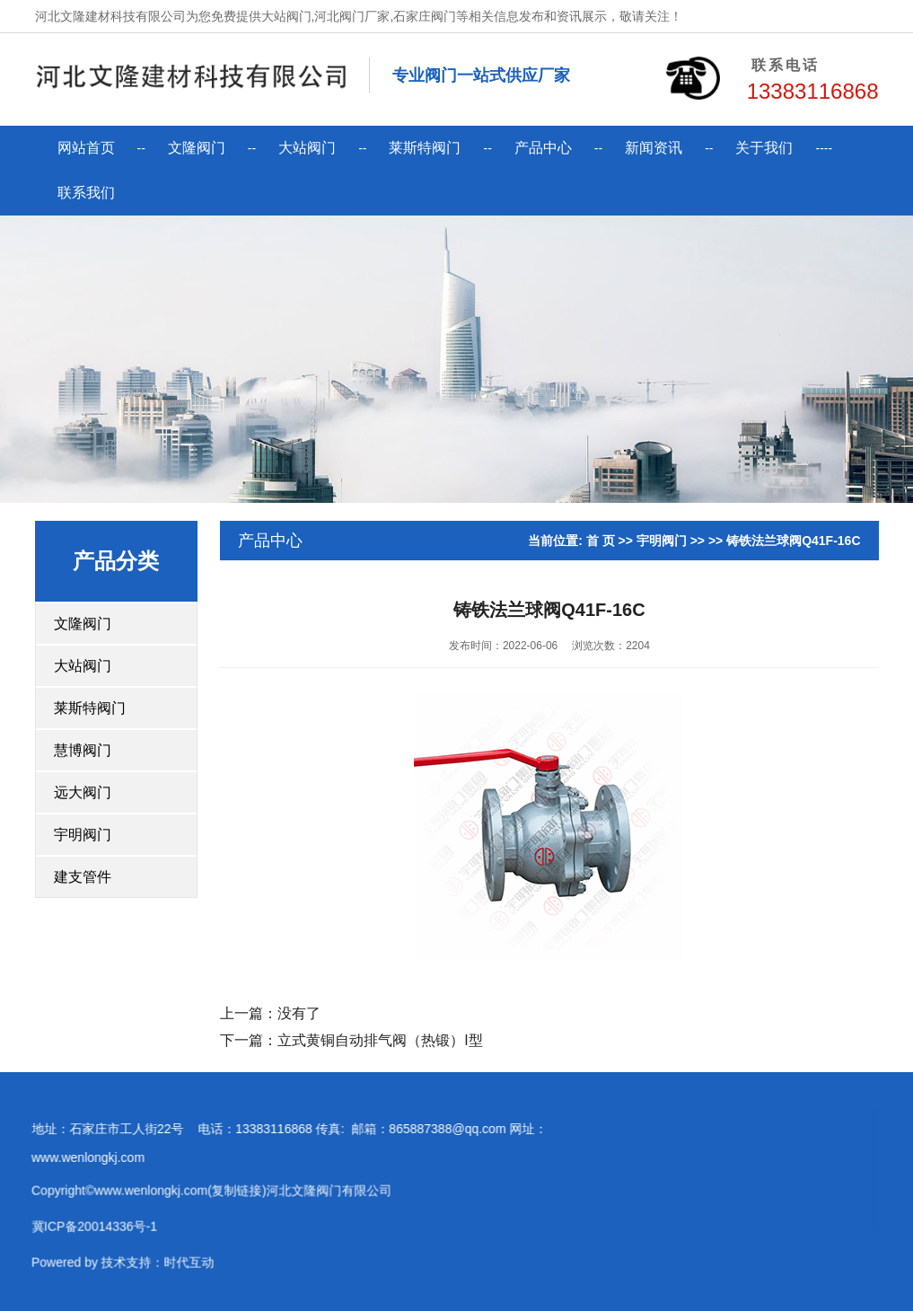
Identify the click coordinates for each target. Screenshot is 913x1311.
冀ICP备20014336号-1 (72, 1230)
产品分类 (116, 561)
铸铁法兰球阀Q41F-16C (793, 540)
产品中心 (543, 147)
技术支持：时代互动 (135, 1266)
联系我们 (86, 192)
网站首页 (86, 147)
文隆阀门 (196, 147)
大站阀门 (307, 147)
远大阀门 (82, 792)
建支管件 (82, 876)
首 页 (600, 540)
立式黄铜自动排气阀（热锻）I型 (379, 1040)
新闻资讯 (653, 147)
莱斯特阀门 (425, 147)
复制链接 (214, 1194)
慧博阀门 (82, 750)
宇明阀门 (82, 834)
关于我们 (764, 147)
